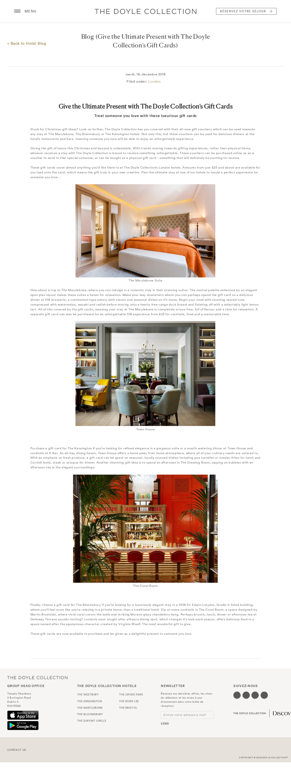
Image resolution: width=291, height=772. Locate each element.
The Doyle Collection (37, 677)
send (165, 724)
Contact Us (16, 750)
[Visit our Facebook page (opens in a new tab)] (237, 695)
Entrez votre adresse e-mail (184, 715)
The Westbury (88, 694)
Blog (87, 36)
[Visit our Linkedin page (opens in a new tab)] (264, 695)
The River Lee (129, 701)
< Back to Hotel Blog (26, 43)
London (154, 81)
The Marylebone (90, 708)
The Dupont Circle (91, 721)
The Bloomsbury (90, 714)
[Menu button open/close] (17, 11)
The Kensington (89, 701)
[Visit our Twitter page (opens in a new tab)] (246, 695)
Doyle (145, 11)
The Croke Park (131, 694)
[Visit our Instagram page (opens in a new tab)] (255, 695)
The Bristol (128, 708)
